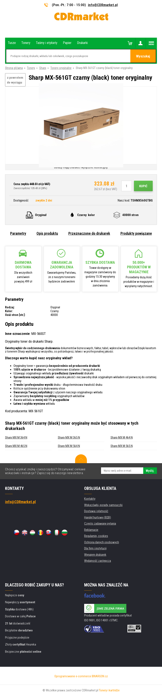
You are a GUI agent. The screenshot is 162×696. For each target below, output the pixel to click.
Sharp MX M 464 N (122, 437)
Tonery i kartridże (109, 690)
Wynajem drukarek (95, 555)
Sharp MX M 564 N (69, 446)
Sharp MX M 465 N (16, 446)
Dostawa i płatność (96, 511)
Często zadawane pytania (100, 523)
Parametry (18, 233)
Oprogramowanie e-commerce (72, 676)
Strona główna (14, 68)
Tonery (31, 68)
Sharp (42, 68)
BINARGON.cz (100, 676)
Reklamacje (91, 530)
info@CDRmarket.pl (103, 5)
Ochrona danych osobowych (101, 542)
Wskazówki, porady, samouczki (103, 505)
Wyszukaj (143, 56)
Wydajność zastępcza (97, 561)
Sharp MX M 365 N (69, 437)
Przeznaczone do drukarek (89, 233)
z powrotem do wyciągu (15, 80)
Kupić (143, 186)
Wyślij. (150, 471)
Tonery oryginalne (61, 68)
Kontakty (89, 499)
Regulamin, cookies (96, 536)
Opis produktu (47, 233)
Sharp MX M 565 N (122, 446)
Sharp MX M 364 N (16, 437)
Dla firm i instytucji (95, 548)
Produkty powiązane (136, 233)
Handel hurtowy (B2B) (97, 517)
